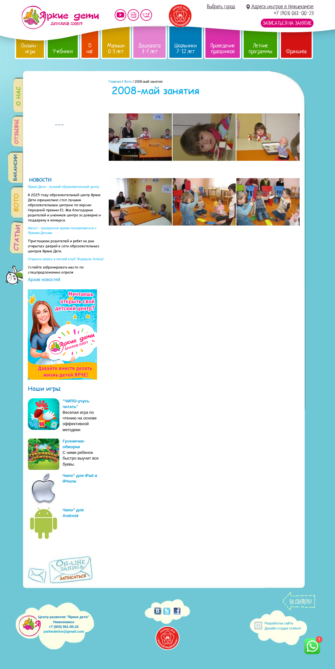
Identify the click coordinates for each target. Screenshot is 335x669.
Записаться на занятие (287, 23)
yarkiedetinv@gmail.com (63, 631)
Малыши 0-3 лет (116, 48)
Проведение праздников (222, 48)
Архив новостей (44, 279)
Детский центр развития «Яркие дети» (60, 17)
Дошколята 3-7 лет (149, 48)
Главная (114, 81)
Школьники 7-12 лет (185, 48)
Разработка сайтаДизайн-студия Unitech (283, 625)
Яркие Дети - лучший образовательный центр (63, 187)
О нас (90, 48)
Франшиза (296, 51)
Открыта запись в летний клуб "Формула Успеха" (66, 259)
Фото (127, 81)
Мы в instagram (133, 15)
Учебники (63, 51)
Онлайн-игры (30, 48)
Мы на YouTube (120, 15)
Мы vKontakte (146, 15)
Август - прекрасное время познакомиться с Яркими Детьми (62, 230)
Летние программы (260, 48)
